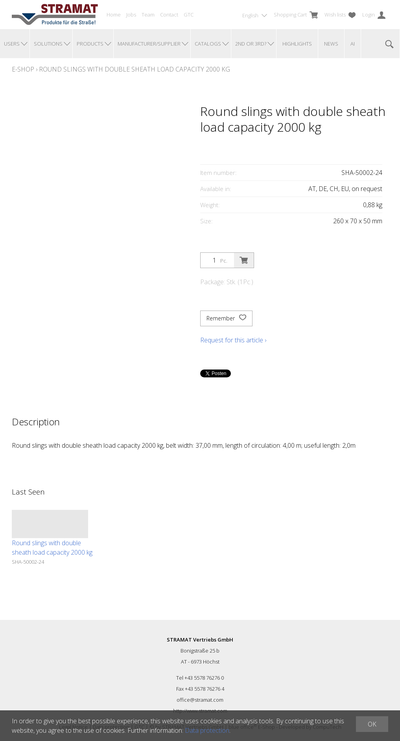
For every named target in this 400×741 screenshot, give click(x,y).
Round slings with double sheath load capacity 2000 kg (134, 69)
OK (372, 724)
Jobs (131, 14)
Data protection (207, 730)
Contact (169, 14)
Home (114, 14)
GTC (189, 14)
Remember (226, 318)
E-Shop (23, 69)
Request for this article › (233, 340)
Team (148, 14)
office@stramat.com (200, 699)
